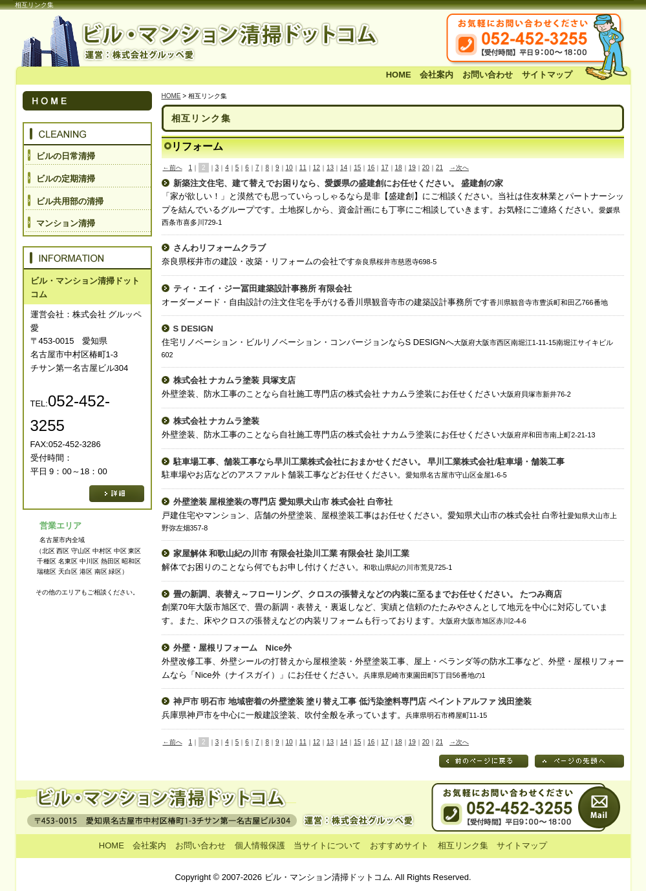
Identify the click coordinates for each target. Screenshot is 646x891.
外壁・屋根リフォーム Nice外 (232, 648)
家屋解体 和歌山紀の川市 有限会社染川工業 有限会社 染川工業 (291, 553)
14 (343, 167)
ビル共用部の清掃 (69, 201)
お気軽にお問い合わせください (556, 39)
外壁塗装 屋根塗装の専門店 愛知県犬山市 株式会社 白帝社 (283, 502)
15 (357, 167)
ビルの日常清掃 (65, 156)
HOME (398, 74)
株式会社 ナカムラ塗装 (216, 421)
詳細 (116, 493)
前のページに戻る (483, 761)
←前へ (172, 167)
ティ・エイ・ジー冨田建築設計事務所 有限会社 (262, 288)
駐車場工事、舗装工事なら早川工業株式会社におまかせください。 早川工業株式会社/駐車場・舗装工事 (369, 461)
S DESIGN (193, 328)
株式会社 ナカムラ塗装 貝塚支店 (234, 380)
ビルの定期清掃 (65, 178)
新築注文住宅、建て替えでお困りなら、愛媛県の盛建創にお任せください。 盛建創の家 (338, 183)
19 (412, 167)
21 (439, 167)
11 (303, 167)
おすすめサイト (399, 845)
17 (384, 167)
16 (370, 167)
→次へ (459, 167)
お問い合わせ (487, 74)
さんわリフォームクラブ (219, 248)
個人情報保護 (260, 845)
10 (289, 167)
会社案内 (436, 74)
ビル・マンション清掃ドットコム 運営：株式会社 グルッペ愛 (207, 39)
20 (425, 167)
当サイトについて (327, 845)
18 (398, 167)
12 (316, 167)
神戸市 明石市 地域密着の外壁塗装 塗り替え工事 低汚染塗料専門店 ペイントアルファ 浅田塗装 (352, 701)
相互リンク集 (463, 845)
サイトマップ (547, 74)
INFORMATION (87, 257)
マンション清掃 (65, 223)
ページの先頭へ (579, 761)
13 (330, 167)
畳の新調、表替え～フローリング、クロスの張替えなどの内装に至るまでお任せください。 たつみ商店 (368, 594)
